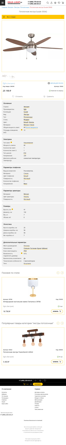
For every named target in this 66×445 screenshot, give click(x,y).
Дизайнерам (38, 402)
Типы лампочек (39, 409)
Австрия (11, 83)
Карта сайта (5, 403)
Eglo (5, 83)
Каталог (10, 7)
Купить (57, 311)
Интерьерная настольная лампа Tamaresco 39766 (22, 302)
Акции (3, 402)
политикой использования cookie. (33, 432)
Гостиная (33, 248)
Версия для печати (55, 83)
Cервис (37, 389)
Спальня (26, 248)
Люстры (17, 7)
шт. (26, 384)
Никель (31, 122)
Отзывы (37, 403)
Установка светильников (41, 394)
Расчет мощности (32, 127)
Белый (26, 122)
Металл (26, 125)
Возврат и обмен (39, 398)
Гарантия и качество (40, 396)
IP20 (25, 251)
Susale (26, 112)
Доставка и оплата (40, 392)
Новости (37, 405)
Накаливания (28, 143)
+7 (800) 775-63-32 (34, 2)
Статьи (36, 407)
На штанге (27, 263)
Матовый (27, 178)
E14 (25, 153)
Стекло (31, 125)
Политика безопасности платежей (33, 420)
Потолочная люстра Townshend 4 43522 (18, 352)
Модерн (26, 120)
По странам (5, 396)
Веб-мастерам (38, 400)
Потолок (27, 246)
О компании (6, 389)
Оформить (38, 384)
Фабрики (4, 394)
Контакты (4, 392)
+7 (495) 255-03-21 (34, 4)
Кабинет (45, 248)
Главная (4, 7)
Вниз (25, 184)
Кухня (39, 248)
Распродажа (5, 398)
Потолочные (24, 7)
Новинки (4, 400)
